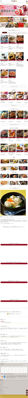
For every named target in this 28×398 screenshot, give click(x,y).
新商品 (12, 4)
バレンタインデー (2, 382)
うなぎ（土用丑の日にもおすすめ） (4, 387)
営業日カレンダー (3, 363)
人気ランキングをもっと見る (14, 86)
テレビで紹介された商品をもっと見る (14, 124)
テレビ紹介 (10, 4)
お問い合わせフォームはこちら (14, 313)
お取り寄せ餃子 (6, 4)
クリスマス (1, 392)
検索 (27, 2)
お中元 (1, 388)
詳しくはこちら (14, 244)
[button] (0, 60)
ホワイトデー (1, 383)
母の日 (3, 4)
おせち (1, 381)
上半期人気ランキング (2, 393)
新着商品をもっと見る (14, 105)
